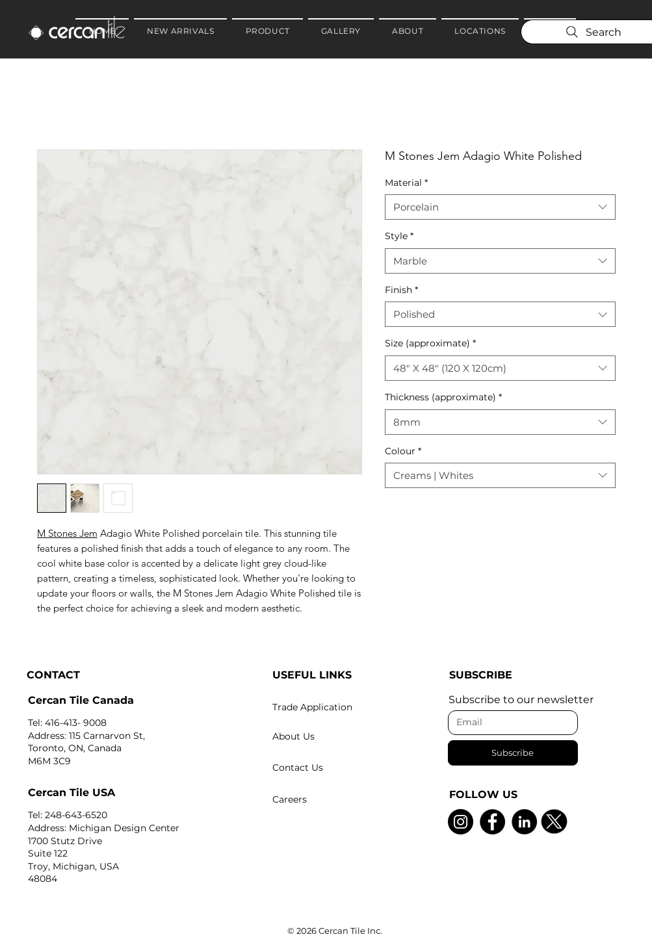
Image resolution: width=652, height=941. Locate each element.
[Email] (509, 722)
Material (406, 182)
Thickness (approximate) (443, 397)
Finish (401, 290)
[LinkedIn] (524, 821)
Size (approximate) (430, 343)
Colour (403, 451)
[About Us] (335, 736)
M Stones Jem (67, 533)
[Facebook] (492, 821)
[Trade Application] (335, 707)
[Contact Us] (335, 767)
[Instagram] (460, 821)
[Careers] (335, 799)
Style (399, 236)
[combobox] (500, 207)
